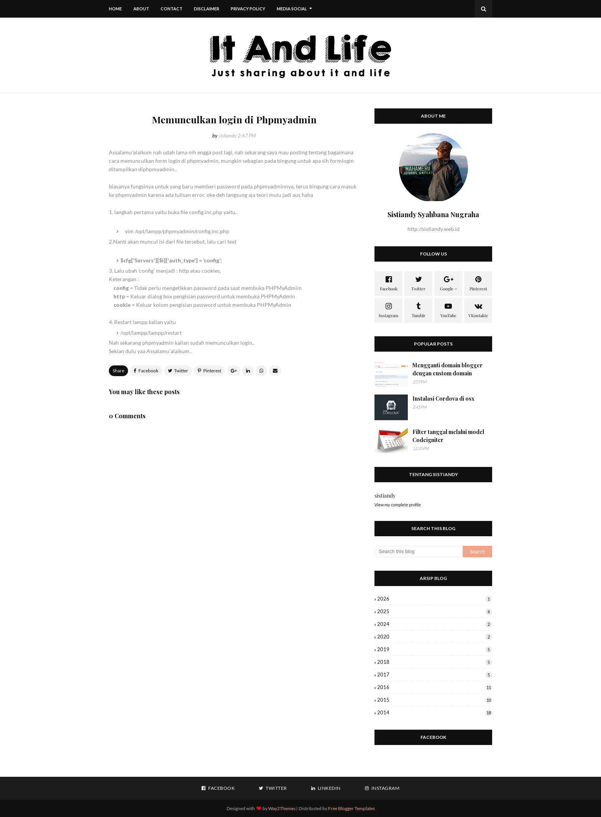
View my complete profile (397, 504)
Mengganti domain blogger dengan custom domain (447, 369)
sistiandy (227, 136)
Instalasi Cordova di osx (443, 398)
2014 (434, 712)
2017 (434, 674)
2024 (434, 624)
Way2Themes (282, 808)
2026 (434, 599)
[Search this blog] (418, 551)
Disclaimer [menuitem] (206, 8)
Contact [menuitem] (171, 8)
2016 (434, 687)
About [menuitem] (141, 8)
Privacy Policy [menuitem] (248, 8)
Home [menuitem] (115, 8)
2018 (434, 662)
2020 (434, 637)
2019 (434, 649)
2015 (434, 700)
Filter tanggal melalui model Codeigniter (448, 436)
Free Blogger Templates (351, 808)
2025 (434, 611)
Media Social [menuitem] (292, 8)
